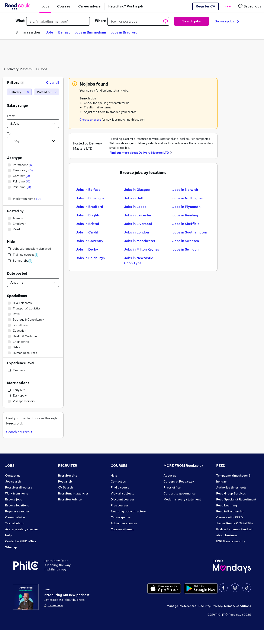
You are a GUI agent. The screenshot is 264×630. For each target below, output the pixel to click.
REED (220, 465)
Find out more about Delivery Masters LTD (139, 153)
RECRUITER (67, 465)
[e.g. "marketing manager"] (58, 21)
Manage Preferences (181, 606)
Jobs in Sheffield (186, 224)
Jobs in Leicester (137, 215)
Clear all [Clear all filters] (52, 82)
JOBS (10, 465)
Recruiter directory (18, 487)
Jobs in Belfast (58, 32)
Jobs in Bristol (87, 224)
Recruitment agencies (73, 493)
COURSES (119, 465)
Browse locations (17, 505)
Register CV (205, 6)
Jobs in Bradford (124, 32)
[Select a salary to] (33, 141)
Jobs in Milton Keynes (141, 249)
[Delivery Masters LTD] (19, 92)
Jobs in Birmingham (90, 32)
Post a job (65, 481)
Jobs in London (136, 232)
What (20, 21)
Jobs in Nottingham (188, 198)
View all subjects (122, 493)
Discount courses (123, 499)
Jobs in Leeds (135, 206)
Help (8, 535)
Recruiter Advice (70, 499)
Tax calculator (15, 523)
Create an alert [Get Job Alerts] (90, 119)
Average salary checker (21, 529)
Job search (13, 481)
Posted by (15, 211)
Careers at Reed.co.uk (179, 481)
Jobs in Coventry (89, 241)
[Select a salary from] (33, 123)
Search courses (20, 432)
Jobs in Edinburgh (90, 258)
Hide (11, 241)
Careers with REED (229, 517)
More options (18, 383)
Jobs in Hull (133, 198)
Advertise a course (124, 523)
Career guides (121, 517)
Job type (14, 158)
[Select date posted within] (33, 282)
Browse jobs (227, 21)
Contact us (12, 475)
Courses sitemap (122, 529)
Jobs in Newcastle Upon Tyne (138, 260)
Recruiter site (67, 475)
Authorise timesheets (231, 487)
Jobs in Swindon (185, 249)
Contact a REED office (20, 541)
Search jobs (191, 21)
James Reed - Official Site (234, 523)
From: (11, 116)
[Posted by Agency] (47, 92)
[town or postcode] (138, 21)
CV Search (65, 487)
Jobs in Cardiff (88, 232)
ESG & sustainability (230, 541)
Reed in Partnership (230, 511)
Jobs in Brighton (89, 215)
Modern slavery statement (182, 499)
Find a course (120, 487)
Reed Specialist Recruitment (236, 499)
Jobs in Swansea (185, 241)
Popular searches (17, 511)
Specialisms (17, 296)
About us (170, 475)
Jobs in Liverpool (138, 224)
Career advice (15, 517)
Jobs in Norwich (185, 189)
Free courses (120, 505)
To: (9, 133)
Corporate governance (180, 493)
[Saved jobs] (249, 6)
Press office (172, 487)
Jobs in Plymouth (186, 206)
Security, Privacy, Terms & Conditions (225, 606)
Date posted (17, 273)
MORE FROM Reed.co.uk (183, 465)
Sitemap (11, 547)
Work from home (16, 493)
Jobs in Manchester (139, 241)
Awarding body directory (128, 511)
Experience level (20, 363)
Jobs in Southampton (189, 232)
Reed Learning (226, 505)
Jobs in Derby (87, 249)
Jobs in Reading (185, 215)
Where (100, 21)
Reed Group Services (231, 493)
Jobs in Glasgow (137, 189)
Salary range (17, 105)
